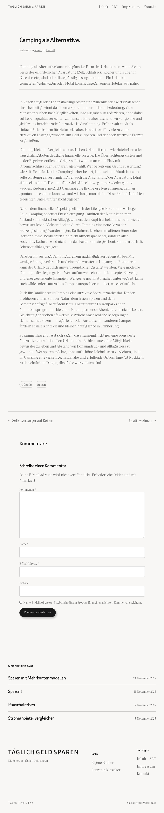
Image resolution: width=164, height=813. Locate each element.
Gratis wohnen (140, 420)
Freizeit (50, 50)
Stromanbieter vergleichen (31, 718)
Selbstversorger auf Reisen (32, 420)
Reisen (41, 384)
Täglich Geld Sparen (26, 6)
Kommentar (27, 489)
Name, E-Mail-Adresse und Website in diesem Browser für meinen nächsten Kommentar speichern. (82, 602)
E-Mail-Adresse (29, 563)
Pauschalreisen (21, 704)
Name (23, 544)
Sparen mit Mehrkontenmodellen (37, 678)
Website (24, 583)
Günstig (27, 384)
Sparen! (15, 691)
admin (38, 50)
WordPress (149, 803)
